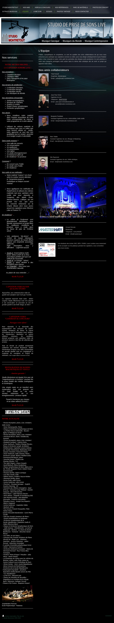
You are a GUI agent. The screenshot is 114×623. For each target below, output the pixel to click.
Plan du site (20, 616)
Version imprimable (9, 616)
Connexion (108, 615)
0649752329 (63, 99)
